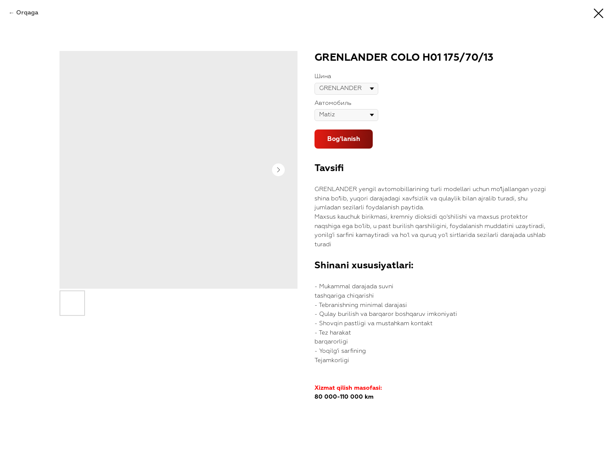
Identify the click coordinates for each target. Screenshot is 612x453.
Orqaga (27, 13)
